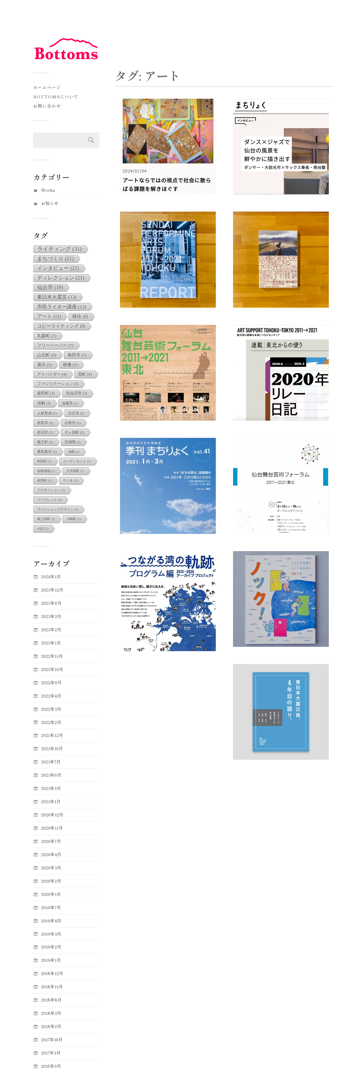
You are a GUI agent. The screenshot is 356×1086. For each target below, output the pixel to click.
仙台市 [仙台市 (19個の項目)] (50, 287)
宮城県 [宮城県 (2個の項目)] (73, 442)
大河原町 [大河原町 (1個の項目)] (75, 471)
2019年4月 (51, 920)
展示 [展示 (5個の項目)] (44, 364)
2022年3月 (51, 709)
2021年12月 (52, 735)
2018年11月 (52, 986)
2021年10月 (52, 748)
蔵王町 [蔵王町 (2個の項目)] (45, 442)
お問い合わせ (47, 106)
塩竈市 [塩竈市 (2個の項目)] (70, 403)
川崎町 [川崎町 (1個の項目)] (73, 519)
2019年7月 (51, 907)
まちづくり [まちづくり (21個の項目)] (55, 258)
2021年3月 (51, 788)
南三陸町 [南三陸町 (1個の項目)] (46, 519)
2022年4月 (51, 696)
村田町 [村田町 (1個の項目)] (44, 480)
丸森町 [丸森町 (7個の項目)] (46, 335)
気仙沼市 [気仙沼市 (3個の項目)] (77, 393)
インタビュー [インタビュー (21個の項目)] (58, 268)
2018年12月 (52, 973)
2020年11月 (52, 828)
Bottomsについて (56, 96)
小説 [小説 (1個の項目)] (42, 528)
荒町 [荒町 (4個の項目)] (84, 374)
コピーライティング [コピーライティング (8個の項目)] (61, 326)
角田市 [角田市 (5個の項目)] (77, 355)
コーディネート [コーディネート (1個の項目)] (77, 461)
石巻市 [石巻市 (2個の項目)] (73, 423)
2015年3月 (51, 1066)
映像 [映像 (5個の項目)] (70, 364)
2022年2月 (51, 722)
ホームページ (47, 87)
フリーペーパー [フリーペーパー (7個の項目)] (55, 345)
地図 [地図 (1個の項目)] (74, 451)
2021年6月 (51, 775)
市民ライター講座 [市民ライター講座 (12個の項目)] (61, 306)
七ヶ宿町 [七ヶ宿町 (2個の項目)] (75, 432)
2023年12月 (52, 590)
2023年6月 (51, 603)
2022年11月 (52, 656)
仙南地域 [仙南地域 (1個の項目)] (46, 471)
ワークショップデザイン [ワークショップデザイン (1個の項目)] (57, 509)
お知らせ (49, 203)
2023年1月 (51, 643)
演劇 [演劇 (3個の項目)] (44, 403)
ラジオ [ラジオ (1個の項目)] (70, 480)
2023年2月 (51, 629)
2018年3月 (51, 1013)
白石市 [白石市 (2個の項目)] (76, 413)
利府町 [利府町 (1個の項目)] (44, 461)
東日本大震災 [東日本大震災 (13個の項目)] (57, 297)
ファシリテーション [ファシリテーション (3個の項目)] (58, 384)
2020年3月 (51, 867)
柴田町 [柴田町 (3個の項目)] (46, 393)
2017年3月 (51, 1053)
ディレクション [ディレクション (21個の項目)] (61, 278)
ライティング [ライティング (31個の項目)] (59, 249)
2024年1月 (51, 576)
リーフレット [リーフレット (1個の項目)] (49, 499)
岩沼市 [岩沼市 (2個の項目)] (45, 432)
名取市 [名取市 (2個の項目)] (45, 423)
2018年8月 (51, 1000)
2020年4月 (51, 854)
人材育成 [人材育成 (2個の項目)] (47, 413)
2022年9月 (51, 682)
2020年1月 (51, 894)
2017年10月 (52, 1039)
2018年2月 (51, 1026)
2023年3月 (51, 616)
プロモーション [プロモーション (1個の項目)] (51, 490)
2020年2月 (51, 881)
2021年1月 (51, 801)
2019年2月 (51, 947)
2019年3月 (51, 934)
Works (48, 190)
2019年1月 (51, 960)
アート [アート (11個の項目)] (49, 316)
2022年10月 (52, 669)
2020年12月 (52, 814)
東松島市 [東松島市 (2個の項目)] (47, 451)
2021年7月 (51, 761)
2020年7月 (51, 841)
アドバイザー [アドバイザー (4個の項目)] (52, 374)
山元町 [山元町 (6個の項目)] (46, 354)
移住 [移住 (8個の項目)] (80, 316)
